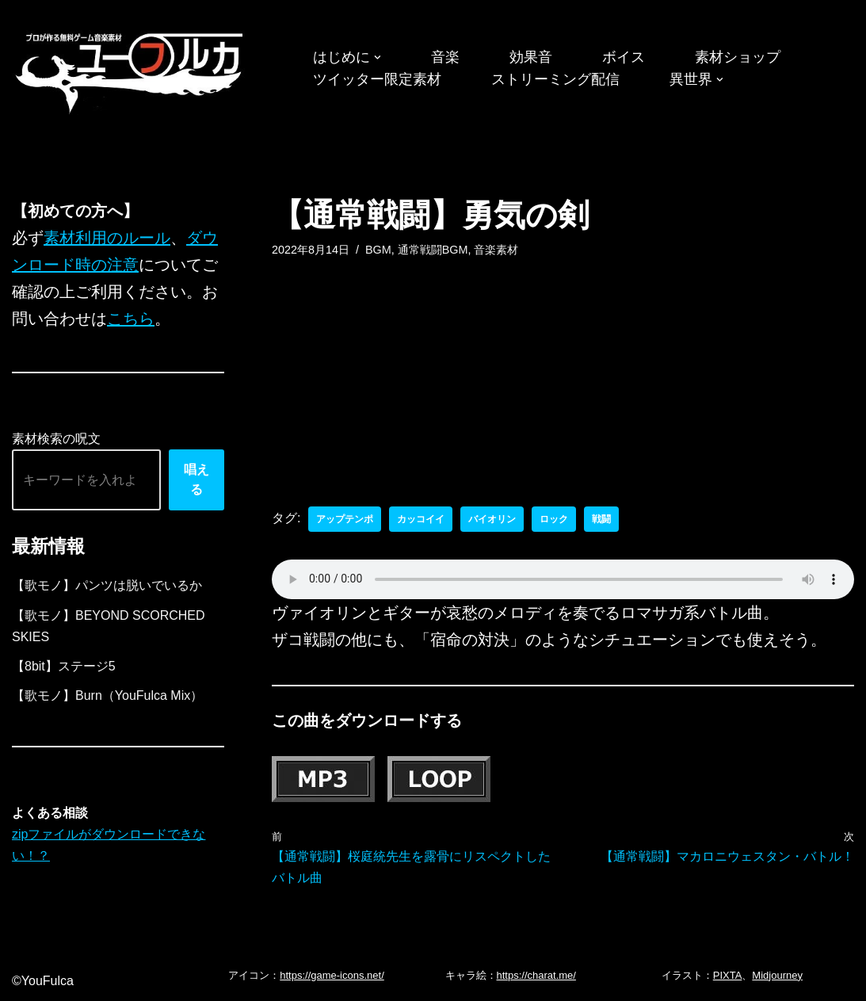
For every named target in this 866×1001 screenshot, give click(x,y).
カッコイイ (420, 519)
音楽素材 (496, 249)
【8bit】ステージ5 (64, 666)
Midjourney (777, 975)
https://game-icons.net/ (332, 975)
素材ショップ (737, 57)
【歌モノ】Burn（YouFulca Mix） (107, 695)
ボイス (623, 57)
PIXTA (727, 975)
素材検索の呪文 (56, 438)
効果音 (530, 57)
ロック (554, 519)
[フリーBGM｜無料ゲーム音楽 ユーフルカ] (131, 70)
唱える (196, 480)
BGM (378, 249)
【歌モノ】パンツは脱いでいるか (107, 585)
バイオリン (492, 519)
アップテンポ (344, 519)
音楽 (445, 57)
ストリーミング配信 (555, 79)
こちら (131, 318)
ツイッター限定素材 (377, 79)
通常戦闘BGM (433, 249)
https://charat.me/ (536, 975)
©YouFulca (43, 981)
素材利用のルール (107, 237)
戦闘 (601, 519)
